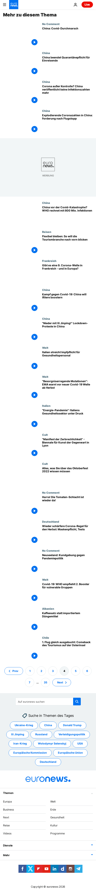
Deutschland (50, 521)
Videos (7, 833)
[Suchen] (48, 701)
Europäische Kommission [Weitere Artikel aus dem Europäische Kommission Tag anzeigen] (30, 752)
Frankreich (49, 260)
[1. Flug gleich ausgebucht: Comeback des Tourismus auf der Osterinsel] (67, 650)
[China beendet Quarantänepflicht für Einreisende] (67, 66)
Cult (45, 434)
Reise (6, 825)
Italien (46, 405)
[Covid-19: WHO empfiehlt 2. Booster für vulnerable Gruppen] (67, 592)
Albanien (48, 608)
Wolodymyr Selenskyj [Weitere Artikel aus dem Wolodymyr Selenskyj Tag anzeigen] (52, 743)
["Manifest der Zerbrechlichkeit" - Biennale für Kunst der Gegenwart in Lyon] (67, 448)
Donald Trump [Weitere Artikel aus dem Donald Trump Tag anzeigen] (72, 725)
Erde (53, 809)
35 (45, 682)
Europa (7, 801)
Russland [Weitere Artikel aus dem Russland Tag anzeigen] (41, 734)
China (46, 52)
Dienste (8, 845)
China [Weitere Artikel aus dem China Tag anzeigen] (48, 725)
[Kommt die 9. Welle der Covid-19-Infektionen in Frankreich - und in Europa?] (67, 274)
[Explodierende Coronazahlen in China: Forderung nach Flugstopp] (67, 124)
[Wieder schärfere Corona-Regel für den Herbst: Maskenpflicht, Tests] (67, 534)
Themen (8, 792)
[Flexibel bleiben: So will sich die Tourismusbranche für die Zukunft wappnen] (67, 245)
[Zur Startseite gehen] (13, 4)
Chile (45, 637)
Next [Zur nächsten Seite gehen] (60, 682)
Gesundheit (57, 817)
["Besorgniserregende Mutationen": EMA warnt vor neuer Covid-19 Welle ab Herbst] (67, 390)
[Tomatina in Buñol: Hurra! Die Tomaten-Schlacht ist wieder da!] (67, 505)
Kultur (54, 825)
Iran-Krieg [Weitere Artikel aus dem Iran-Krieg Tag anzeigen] (20, 743)
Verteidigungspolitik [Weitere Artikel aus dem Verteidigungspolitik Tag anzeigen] (71, 734)
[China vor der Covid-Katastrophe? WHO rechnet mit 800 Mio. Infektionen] (67, 216)
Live (87, 4)
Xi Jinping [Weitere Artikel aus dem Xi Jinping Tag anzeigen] (17, 734)
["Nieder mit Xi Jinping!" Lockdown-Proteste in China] (67, 332)
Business (8, 809)
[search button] (77, 701)
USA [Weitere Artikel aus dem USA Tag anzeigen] (80, 743)
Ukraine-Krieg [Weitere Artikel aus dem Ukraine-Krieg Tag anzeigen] (24, 725)
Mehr (6, 855)
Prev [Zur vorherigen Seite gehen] (15, 671)
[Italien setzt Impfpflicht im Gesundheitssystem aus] (67, 361)
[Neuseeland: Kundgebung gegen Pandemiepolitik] (67, 563)
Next (6, 817)
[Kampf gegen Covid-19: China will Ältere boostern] (67, 303)
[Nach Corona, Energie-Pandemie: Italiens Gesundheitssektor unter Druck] (67, 419)
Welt (45, 347)
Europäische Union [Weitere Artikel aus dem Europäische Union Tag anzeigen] (70, 752)
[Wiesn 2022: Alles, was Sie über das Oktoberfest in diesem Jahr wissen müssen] (67, 477)
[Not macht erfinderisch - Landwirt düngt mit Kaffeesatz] (67, 621)
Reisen (46, 231)
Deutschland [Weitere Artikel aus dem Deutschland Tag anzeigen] (48, 762)
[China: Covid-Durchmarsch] (67, 37)
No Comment (51, 23)
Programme (57, 833)
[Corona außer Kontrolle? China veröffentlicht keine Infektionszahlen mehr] (67, 95)
